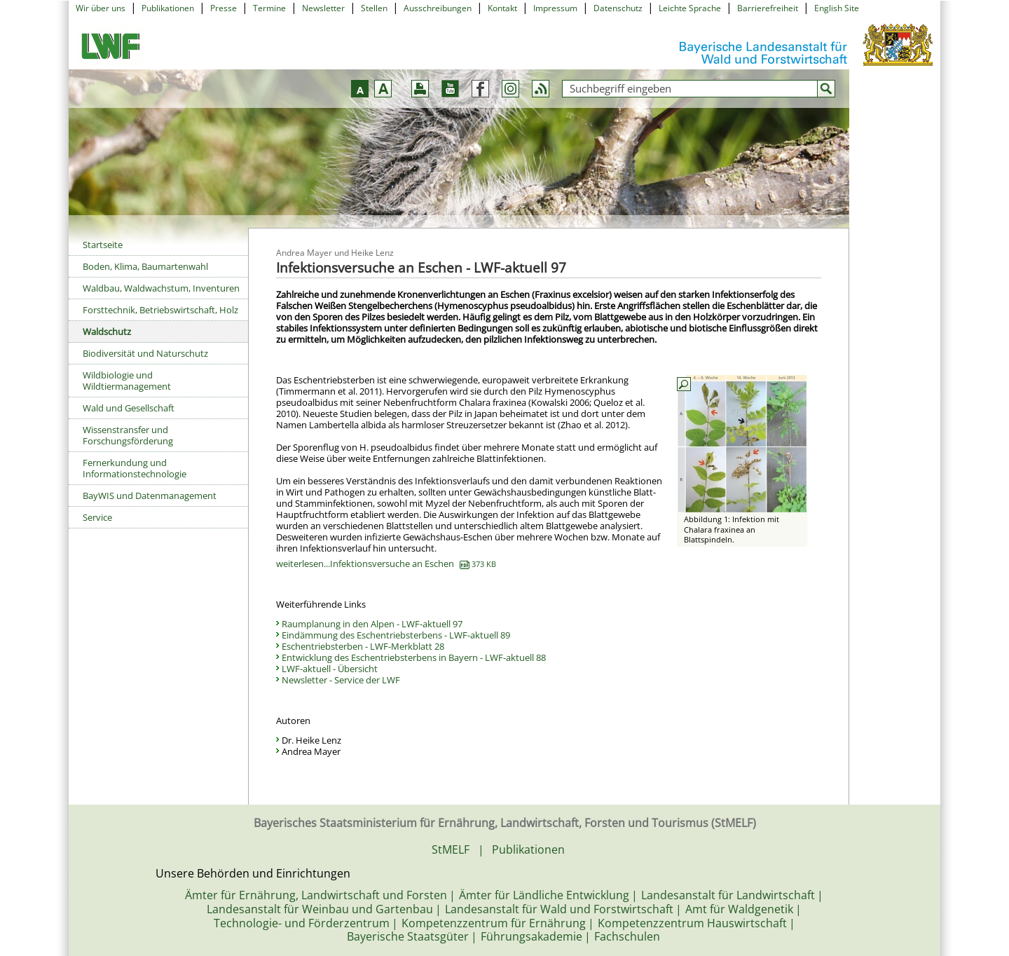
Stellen (374, 8)
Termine (269, 8)
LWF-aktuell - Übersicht (330, 668)
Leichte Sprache (690, 8)
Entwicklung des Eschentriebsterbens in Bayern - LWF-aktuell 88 (414, 657)
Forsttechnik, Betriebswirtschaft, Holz (160, 309)
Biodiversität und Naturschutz (145, 353)
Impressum (555, 8)
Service (97, 517)
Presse (223, 8)
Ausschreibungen (438, 8)
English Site (836, 8)
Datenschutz (618, 8)
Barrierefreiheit (767, 8)
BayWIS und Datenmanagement (150, 495)
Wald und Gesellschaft (128, 408)
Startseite (103, 244)
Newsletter (323, 8)
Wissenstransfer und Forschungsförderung (128, 435)
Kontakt (502, 8)
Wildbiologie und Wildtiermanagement (127, 380)
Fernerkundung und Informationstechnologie (134, 468)
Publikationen (168, 8)
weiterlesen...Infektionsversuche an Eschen (386, 563)
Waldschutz (107, 331)
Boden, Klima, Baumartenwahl (145, 266)
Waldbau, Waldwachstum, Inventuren (161, 288)
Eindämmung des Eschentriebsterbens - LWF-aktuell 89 (396, 635)
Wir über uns (100, 8)
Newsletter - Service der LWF (341, 680)
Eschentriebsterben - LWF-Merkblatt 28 (363, 646)
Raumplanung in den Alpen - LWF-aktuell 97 (372, 623)
